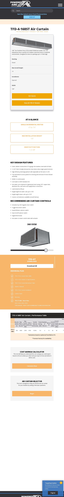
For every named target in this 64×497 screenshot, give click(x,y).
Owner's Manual (19, 286)
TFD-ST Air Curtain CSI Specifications (25, 279)
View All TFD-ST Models (32, 103)
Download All (32, 266)
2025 (16, 303)
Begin (32, 394)
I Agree (52, 493)
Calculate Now (32, 366)
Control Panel (18, 293)
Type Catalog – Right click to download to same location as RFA (32, 305)
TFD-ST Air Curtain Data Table (23, 276)
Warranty (17, 297)
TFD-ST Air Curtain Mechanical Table (25, 283)
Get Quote (32, 96)
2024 (19, 303)
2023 (23, 303)
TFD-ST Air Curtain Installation (23, 290)
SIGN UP (32, 17)
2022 (26, 303)
